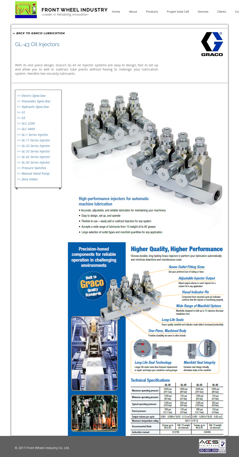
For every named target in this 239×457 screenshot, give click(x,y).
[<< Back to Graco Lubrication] (38, 33)
